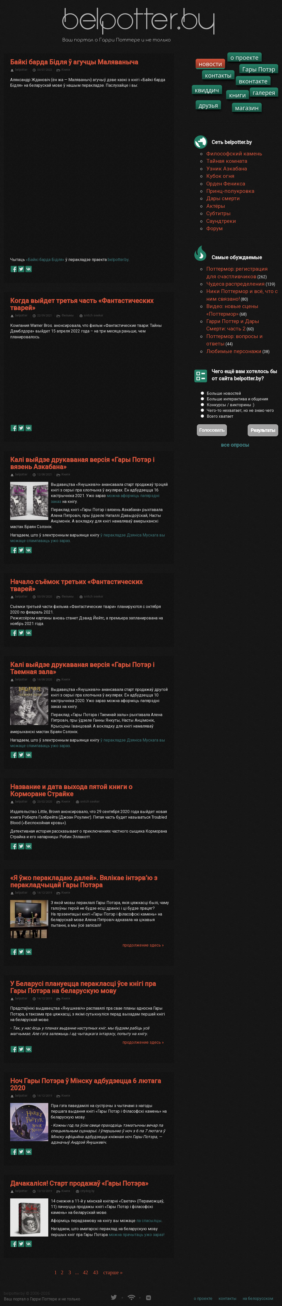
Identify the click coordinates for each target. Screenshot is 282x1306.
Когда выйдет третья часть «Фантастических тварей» (81, 304)
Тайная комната (226, 161)
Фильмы (67, 315)
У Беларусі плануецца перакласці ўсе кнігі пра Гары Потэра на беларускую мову (83, 987)
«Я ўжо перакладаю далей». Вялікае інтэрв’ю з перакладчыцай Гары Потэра (83, 881)
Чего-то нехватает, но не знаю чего (240, 410)
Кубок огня (220, 176)
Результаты (263, 430)
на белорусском (258, 1298)
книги (237, 95)
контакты (218, 75)
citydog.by (87, 1191)
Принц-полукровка (230, 191)
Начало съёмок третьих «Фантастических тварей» (76, 585)
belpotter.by (118, 259)
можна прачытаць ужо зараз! (137, 1234)
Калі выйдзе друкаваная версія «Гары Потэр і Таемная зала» (82, 668)
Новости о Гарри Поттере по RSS (131, 1296)
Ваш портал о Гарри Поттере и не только (42, 1299)
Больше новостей (224, 393)
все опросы (235, 445)
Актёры (215, 206)
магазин (247, 108)
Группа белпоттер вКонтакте (148, 1296)
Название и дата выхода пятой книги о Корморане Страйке (71, 790)
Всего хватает (220, 416)
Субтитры (218, 213)
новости (210, 64)
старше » (112, 1272)
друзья (208, 105)
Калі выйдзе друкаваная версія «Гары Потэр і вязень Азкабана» (82, 463)
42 (85, 1272)
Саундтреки (221, 221)
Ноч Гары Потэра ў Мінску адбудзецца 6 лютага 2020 (85, 1084)
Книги (65, 69)
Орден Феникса (225, 184)
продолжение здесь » (143, 945)
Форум (214, 228)
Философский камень (234, 154)
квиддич (207, 90)
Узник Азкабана (226, 169)
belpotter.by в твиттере (113, 1296)
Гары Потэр (258, 69)
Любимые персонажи (233, 351)
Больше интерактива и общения (237, 399)
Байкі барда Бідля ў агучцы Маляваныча (74, 62)
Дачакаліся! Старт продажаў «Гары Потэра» (79, 1183)
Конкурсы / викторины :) (230, 404)
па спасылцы (149, 1220)
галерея (264, 93)
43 (95, 1272)
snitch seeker (93, 315)
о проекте (244, 57)
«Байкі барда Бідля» (45, 259)
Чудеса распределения (235, 284)
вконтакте (253, 81)
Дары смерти (223, 198)
